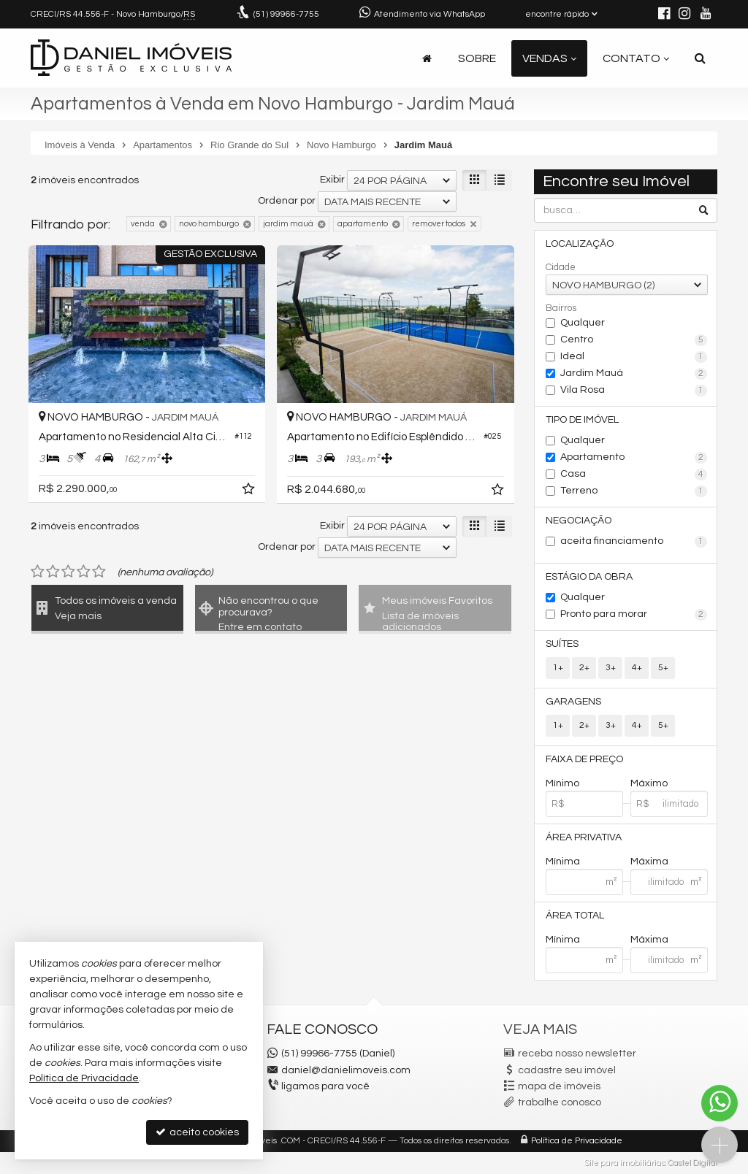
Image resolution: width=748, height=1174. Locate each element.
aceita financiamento (633, 542)
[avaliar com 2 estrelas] (53, 571)
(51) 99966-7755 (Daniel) (337, 1053)
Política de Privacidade (576, 1141)
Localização (580, 244)
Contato (636, 58)
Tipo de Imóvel (582, 420)
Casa (633, 474)
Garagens (573, 702)
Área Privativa (584, 837)
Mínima (563, 861)
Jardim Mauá (633, 374)
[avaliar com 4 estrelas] (84, 571)
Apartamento (633, 458)
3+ (611, 667)
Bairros (561, 308)
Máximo (649, 783)
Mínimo (562, 783)
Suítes (562, 644)
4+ (637, 667)
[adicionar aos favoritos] (249, 491)
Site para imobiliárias (624, 1163)
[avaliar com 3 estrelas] (68, 571)
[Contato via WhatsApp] (719, 1103)
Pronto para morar (633, 615)
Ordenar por (287, 201)
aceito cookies (197, 1132)
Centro (633, 340)
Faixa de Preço (584, 759)
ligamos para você (325, 1086)
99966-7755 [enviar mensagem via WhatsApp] (286, 14)
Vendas (549, 58)
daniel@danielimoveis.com (346, 1070)
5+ (663, 667)
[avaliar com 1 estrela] (38, 571)
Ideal (633, 357)
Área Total (575, 915)
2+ (584, 667)
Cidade (561, 267)
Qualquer (582, 323)
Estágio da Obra (589, 577)
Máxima (649, 861)
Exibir (332, 179)
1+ (558, 667)
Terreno (633, 491)
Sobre (477, 58)
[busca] (700, 58)
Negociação (578, 520)
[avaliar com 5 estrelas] (99, 571)
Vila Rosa (633, 390)
